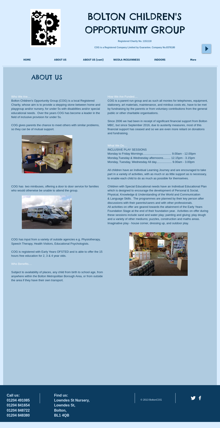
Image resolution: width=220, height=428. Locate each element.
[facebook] (200, 398)
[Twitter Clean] (193, 398)
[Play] (206, 48)
